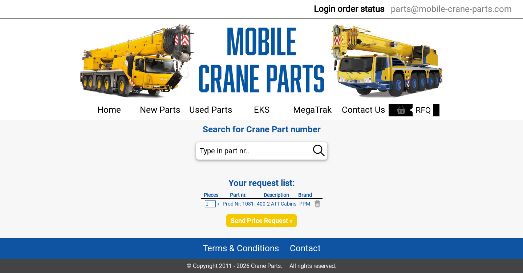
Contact (305, 248)
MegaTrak (312, 110)
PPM (304, 204)
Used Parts (210, 110)
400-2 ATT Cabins (276, 204)
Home (109, 110)
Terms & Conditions (241, 248)
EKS (261, 110)
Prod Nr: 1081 (238, 204)
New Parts (160, 110)
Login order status (349, 9)
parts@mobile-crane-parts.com (451, 9)
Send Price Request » (262, 220)
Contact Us (363, 110)
